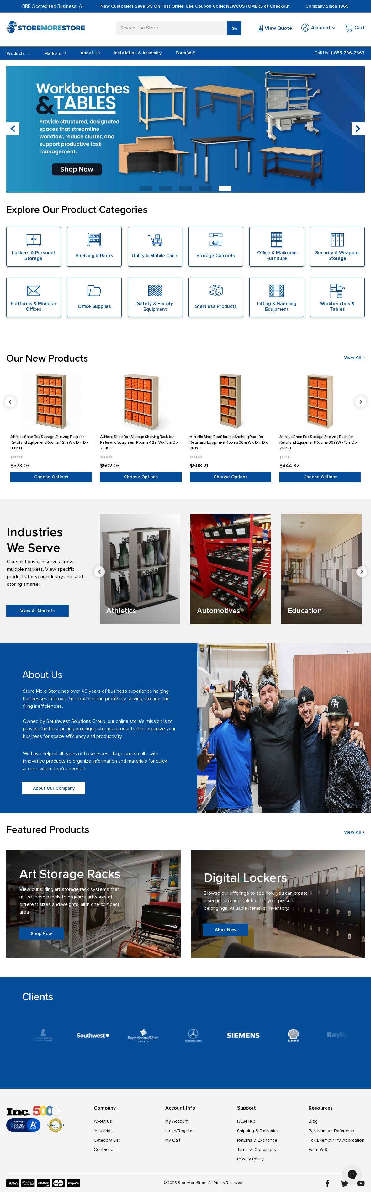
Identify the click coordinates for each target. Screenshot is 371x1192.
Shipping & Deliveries (258, 1130)
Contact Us (105, 1149)
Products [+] (18, 53)
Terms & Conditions (256, 1149)
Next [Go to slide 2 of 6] (360, 401)
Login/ (171, 1130)
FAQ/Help (246, 1121)
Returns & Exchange (257, 1140)
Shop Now (41, 933)
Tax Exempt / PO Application (336, 1140)
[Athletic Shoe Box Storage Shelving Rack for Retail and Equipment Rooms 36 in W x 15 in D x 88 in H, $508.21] (230, 401)
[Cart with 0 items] (355, 29)
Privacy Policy (250, 1159)
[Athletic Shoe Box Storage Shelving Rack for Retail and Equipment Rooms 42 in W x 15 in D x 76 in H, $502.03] (141, 401)
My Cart (172, 1140)
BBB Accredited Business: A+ (53, 6)
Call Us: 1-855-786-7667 (339, 53)
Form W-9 (186, 53)
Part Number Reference (331, 1130)
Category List (107, 1140)
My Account (176, 1121)
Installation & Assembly (138, 53)
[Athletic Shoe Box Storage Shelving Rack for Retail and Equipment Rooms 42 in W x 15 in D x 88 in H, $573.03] (51, 401)
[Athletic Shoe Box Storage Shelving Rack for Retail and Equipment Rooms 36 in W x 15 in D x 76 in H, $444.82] (320, 401)
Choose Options (51, 476)
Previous (99, 571)
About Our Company (54, 788)
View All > (354, 357)
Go (234, 28)
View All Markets (37, 610)
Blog (313, 1121)
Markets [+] (55, 53)
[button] (358, 128)
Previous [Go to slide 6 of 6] (10, 401)
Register (185, 1130)
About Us (90, 53)
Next (361, 571)
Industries (103, 1130)
